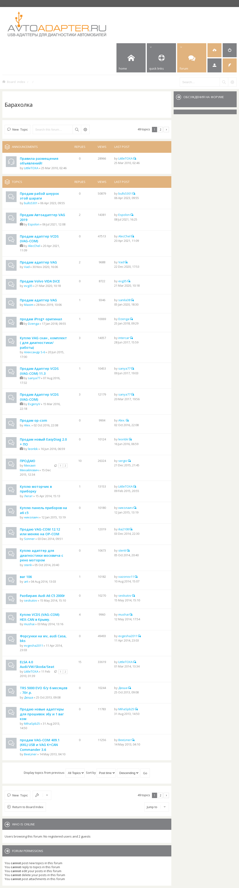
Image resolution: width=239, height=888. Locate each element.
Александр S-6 (34, 352)
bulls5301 (30, 203)
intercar (123, 338)
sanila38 (124, 300)
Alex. (27, 425)
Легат (28, 496)
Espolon (33, 224)
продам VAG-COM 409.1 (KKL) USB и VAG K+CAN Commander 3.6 (40, 745)
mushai (29, 624)
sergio (122, 461)
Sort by (101, 772)
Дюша (28, 697)
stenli (28, 565)
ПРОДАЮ (27, 461)
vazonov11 (126, 576)
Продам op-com (33, 420)
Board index (16, 81)
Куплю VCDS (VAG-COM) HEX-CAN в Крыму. (39, 617)
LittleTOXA (31, 168)
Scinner (29, 539)
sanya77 (34, 378)
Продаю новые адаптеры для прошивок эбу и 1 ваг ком (42, 714)
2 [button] (160, 129)
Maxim (28, 305)
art (26, 581)
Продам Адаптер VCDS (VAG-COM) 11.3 (39, 371)
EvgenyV (34, 404)
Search (77, 129)
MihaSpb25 (32, 723)
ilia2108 (123, 529)
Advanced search (85, 129)
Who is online (23, 824)
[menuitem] (214, 50)
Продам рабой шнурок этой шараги (39, 196)
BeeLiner (30, 754)
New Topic (20, 129)
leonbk (33, 449)
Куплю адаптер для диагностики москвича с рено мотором (41, 555)
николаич (31, 517)
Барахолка (19, 104)
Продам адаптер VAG (38, 262)
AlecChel (34, 246)
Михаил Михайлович (29, 467)
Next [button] (166, 129)
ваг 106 (26, 576)
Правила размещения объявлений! (39, 161)
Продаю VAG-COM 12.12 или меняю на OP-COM (40, 531)
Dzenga (33, 323)
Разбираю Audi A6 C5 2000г (42, 595)
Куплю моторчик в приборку (36, 489)
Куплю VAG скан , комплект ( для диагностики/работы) (43, 343)
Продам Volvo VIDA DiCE (40, 281)
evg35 (28, 286)
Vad (27, 267)
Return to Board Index (27, 807)
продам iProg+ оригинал (41, 319)
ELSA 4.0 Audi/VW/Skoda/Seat (37, 664)
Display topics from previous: (54, 772)
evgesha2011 (33, 645)
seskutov (30, 600)
